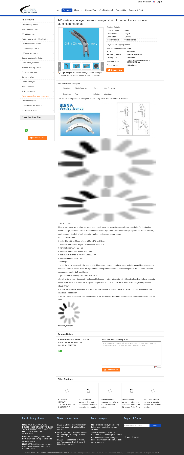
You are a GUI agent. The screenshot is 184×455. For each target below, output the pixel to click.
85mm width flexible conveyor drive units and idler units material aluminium (152, 403)
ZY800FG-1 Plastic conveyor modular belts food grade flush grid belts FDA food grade (71, 427)
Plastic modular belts (30, 30)
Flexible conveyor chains (31, 44)
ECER (156, 453)
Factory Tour (90, 10)
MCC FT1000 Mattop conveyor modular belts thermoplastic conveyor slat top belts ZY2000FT (72, 434)
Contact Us (121, 10)
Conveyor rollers (28, 77)
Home (57, 10)
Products (67, 10)
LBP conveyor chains (30, 53)
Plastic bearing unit (29, 101)
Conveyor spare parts (30, 72)
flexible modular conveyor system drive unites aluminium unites (131, 402)
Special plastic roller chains (32, 58)
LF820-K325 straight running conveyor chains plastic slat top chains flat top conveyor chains (37, 446)
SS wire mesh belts (29, 110)
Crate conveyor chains (30, 49)
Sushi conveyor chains (30, 63)
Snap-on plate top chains (31, 68)
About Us (78, 10)
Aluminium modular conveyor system (36, 96)
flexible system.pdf (65, 326)
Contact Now (116, 70)
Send (155, 426)
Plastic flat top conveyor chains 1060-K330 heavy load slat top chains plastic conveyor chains (37, 439)
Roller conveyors (28, 91)
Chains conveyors (28, 82)
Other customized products (32, 106)
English (160, 2)
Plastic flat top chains (30, 25)
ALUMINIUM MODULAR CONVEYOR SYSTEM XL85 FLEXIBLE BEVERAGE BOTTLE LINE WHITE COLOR (66, 405)
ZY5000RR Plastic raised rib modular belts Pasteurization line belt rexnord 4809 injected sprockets (71, 442)
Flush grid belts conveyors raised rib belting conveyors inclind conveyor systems (105, 427)
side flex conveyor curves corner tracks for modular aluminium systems (110, 403)
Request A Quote (136, 10)
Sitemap (135, 437)
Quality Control (106, 10)
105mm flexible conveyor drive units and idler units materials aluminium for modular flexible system (88, 404)
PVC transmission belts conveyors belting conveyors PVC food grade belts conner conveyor (106, 440)
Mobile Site (129, 441)
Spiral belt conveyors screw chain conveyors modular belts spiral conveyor (106, 433)
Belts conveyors (28, 87)
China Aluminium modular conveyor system (52, 453)
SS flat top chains (28, 34)
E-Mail (127, 437)
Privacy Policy (29, 453)
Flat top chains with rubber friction (34, 39)
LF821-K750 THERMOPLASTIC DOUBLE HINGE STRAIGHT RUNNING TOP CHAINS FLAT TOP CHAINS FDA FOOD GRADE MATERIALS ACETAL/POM (37, 429)
